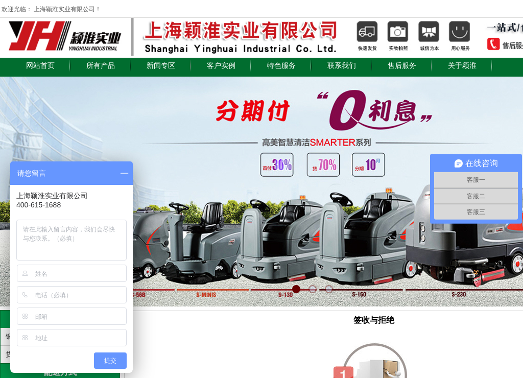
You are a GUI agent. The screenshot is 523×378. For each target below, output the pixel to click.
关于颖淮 (462, 65)
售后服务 (402, 65)
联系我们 (341, 65)
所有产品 (100, 65)
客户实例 (221, 65)
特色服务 (281, 65)
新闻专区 (161, 65)
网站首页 (40, 65)
